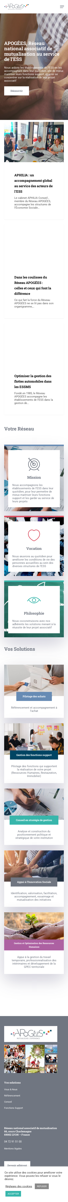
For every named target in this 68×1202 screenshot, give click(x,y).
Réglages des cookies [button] (18, 1186)
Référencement (12, 1094)
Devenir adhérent (17, 1164)
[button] (62, 7)
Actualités (16, 127)
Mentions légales (13, 1147)
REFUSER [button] (42, 1186)
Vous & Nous (10, 1088)
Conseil (8, 1100)
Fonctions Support (13, 1106)
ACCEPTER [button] (13, 1193)
